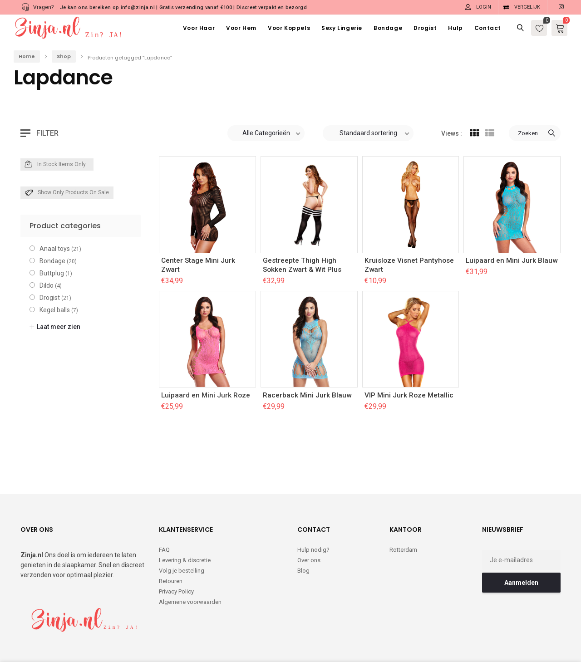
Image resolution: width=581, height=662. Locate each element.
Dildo (46, 285)
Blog (303, 533)
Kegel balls (54, 310)
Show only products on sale (67, 192)
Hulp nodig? (313, 512)
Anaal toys (54, 248)
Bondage (52, 261)
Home (27, 56)
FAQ (164, 512)
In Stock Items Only (55, 165)
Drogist (49, 297)
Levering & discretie (185, 523)
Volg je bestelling (181, 533)
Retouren (170, 543)
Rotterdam (403, 512)
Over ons (308, 523)
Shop (64, 56)
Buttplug (51, 273)
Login (483, 7)
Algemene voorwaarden (190, 564)
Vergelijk (527, 7)
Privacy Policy (176, 554)
